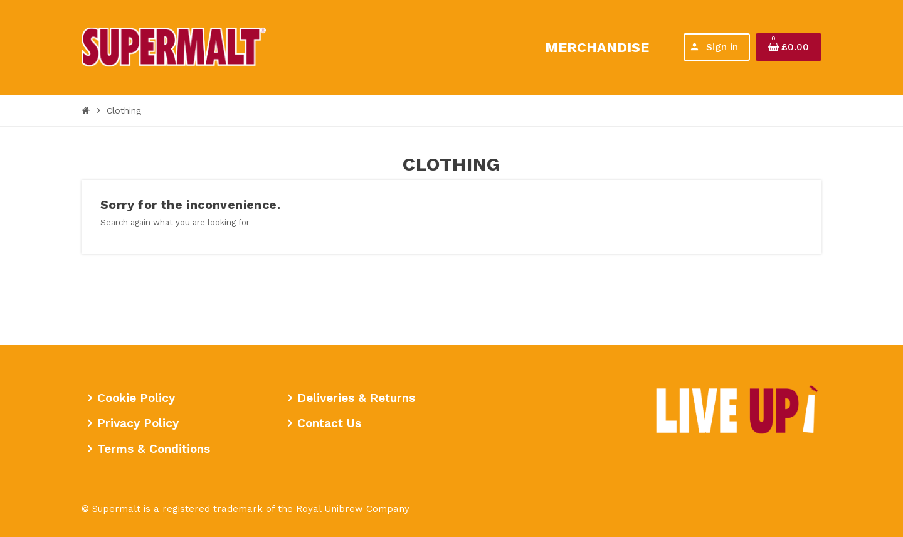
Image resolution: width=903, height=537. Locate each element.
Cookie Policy (136, 398)
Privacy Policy (138, 423)
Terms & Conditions (153, 449)
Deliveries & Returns (356, 398)
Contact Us (329, 423)
